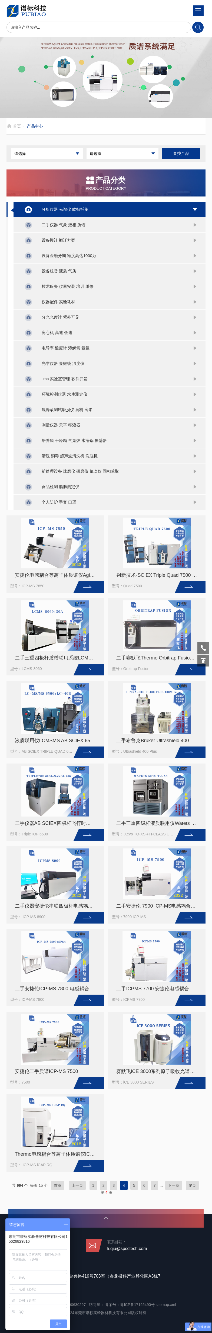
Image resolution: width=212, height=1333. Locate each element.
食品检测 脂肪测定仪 (60, 486)
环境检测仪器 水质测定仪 (64, 394)
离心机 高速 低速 (57, 332)
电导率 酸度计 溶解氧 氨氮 (66, 348)
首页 (17, 126)
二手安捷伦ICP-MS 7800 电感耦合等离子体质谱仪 (57, 988)
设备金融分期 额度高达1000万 (69, 255)
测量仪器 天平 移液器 (61, 425)
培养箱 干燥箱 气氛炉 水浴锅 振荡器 (74, 440)
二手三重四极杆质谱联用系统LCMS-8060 (57, 658)
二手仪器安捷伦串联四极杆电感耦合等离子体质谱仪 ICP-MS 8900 (57, 906)
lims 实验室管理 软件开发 (65, 378)
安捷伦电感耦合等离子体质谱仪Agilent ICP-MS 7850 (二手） (57, 575)
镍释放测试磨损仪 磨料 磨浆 (67, 409)
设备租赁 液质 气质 (59, 271)
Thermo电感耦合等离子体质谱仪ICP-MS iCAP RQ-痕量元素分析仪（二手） (57, 1154)
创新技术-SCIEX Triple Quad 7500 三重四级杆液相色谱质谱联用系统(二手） (159, 575)
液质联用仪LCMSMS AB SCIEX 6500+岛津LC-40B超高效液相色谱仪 (57, 740)
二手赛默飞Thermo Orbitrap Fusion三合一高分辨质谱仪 (159, 658)
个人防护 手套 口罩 (59, 502)
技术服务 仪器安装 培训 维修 (68, 286)
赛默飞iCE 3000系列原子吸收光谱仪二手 (159, 1071)
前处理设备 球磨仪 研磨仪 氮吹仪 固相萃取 (80, 471)
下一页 (173, 1185)
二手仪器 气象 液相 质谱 (64, 224)
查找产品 (181, 153)
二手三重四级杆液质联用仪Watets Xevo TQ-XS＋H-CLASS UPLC (159, 823)
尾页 (192, 1185)
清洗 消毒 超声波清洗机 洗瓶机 (70, 456)
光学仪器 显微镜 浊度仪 (63, 363)
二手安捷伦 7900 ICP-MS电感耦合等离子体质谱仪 (159, 906)
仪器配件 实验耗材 (58, 301)
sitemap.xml (166, 1304)
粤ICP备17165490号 (137, 1304)
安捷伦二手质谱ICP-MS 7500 (46, 1071)
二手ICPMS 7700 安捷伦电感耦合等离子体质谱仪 (159, 988)
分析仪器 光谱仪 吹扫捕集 (65, 209)
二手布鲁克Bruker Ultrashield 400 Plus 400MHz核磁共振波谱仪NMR (159, 740)
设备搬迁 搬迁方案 (58, 240)
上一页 (77, 1185)
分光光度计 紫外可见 (60, 317)
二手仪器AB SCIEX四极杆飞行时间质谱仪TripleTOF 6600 (57, 823)
